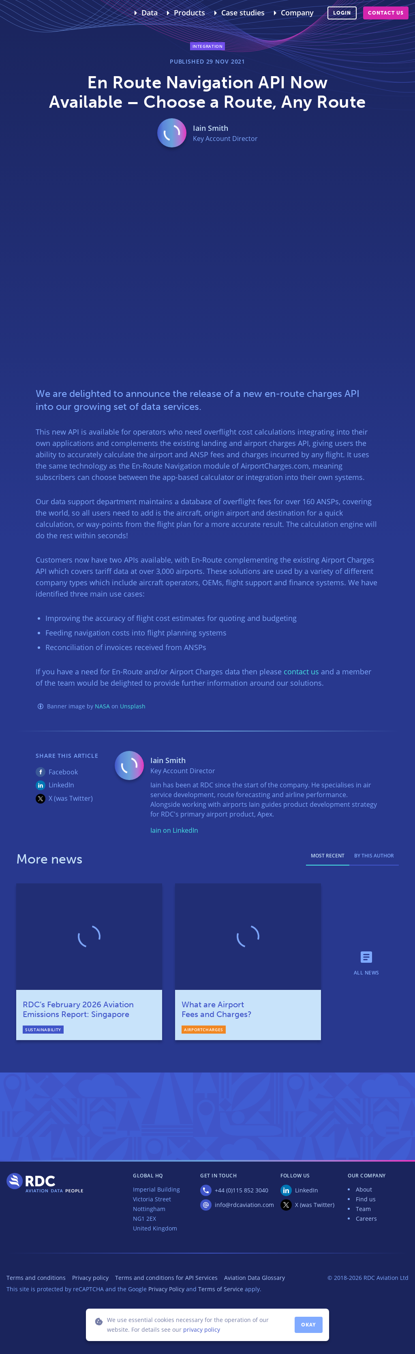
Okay (308, 1325)
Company (297, 12)
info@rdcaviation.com (244, 1205)
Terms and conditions (36, 1278)
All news (366, 972)
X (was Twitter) (71, 798)
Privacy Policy (166, 1289)
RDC (25, 12)
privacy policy (201, 1329)
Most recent (327, 856)
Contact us (386, 13)
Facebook (63, 772)
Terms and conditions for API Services (166, 1278)
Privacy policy (90, 1278)
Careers (366, 1218)
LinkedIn (61, 784)
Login (342, 13)
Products (189, 12)
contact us (301, 671)
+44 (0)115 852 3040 (241, 1190)
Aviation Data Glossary (254, 1278)
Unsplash (132, 706)
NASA (102, 706)
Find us (366, 1199)
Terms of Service (220, 1289)
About (364, 1189)
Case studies (243, 12)
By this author (374, 856)
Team (363, 1209)
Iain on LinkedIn (174, 830)
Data (149, 12)
